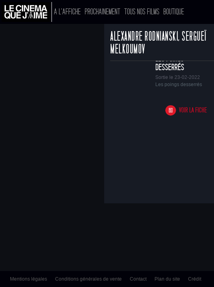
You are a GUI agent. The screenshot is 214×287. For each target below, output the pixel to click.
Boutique (173, 11)
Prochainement (102, 11)
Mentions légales (28, 279)
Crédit (194, 279)
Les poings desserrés (169, 63)
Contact (138, 279)
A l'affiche (67, 11)
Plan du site (167, 279)
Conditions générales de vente (88, 279)
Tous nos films (141, 11)
